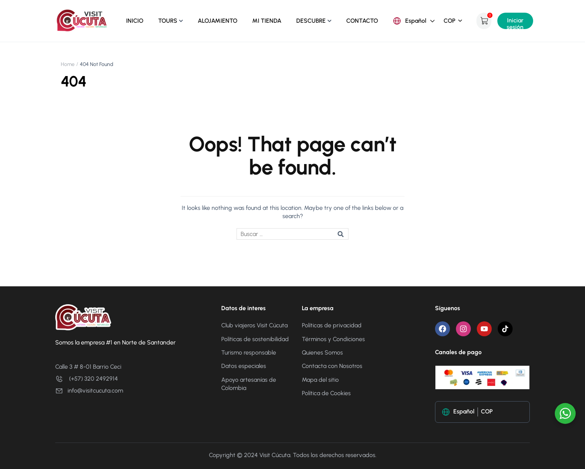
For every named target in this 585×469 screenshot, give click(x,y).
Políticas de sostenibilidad (255, 339)
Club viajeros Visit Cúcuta (254, 325)
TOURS (167, 20)
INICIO (134, 20)
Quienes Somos (323, 352)
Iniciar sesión (515, 23)
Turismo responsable (248, 352)
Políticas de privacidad (332, 325)
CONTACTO (362, 20)
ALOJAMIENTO (217, 20)
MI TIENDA (266, 20)
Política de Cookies (326, 393)
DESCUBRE (311, 20)
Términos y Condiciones (333, 339)
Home (68, 64)
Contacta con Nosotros (332, 365)
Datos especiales (243, 365)
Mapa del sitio (320, 379)
